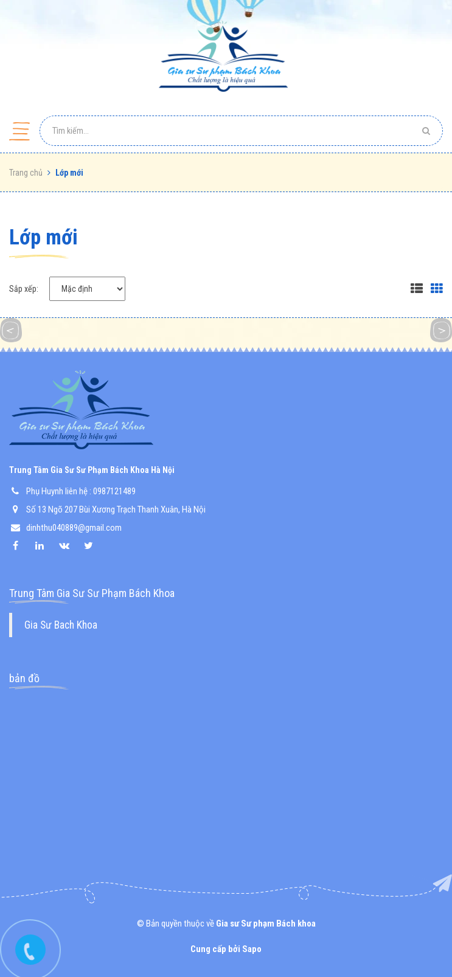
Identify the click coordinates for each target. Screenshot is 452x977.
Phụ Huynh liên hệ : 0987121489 (81, 491)
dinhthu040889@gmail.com (74, 527)
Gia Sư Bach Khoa (60, 625)
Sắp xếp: (23, 289)
